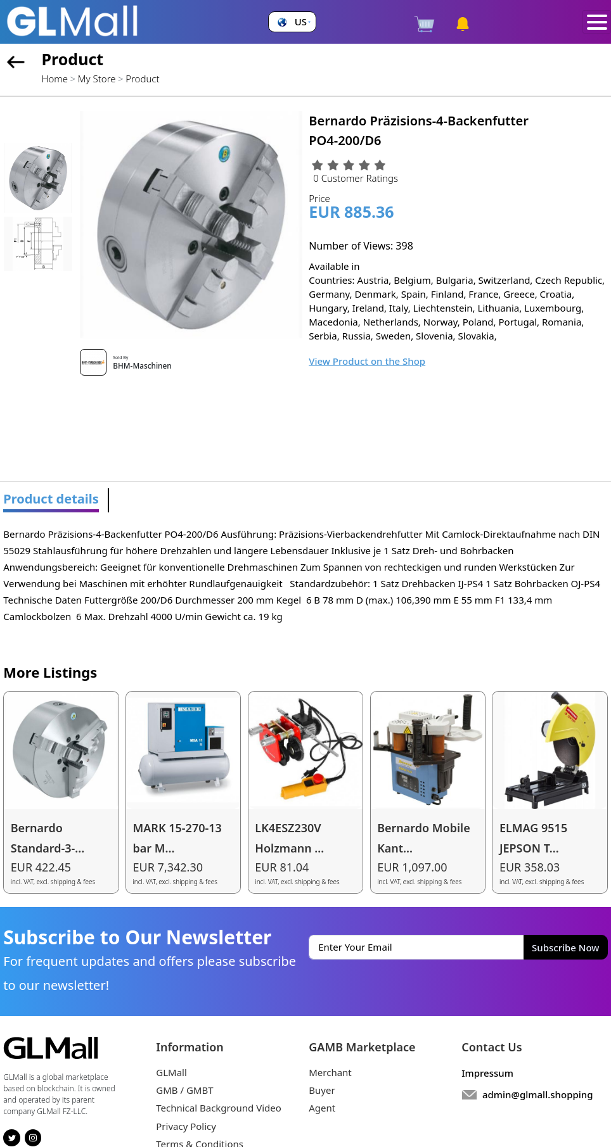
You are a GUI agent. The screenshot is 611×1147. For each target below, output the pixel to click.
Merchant (330, 1072)
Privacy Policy (186, 1126)
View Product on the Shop (367, 361)
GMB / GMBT (184, 1090)
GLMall (171, 1072)
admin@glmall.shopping (537, 1094)
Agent (322, 1107)
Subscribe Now (565, 947)
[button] (292, 22)
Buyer (322, 1090)
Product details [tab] (51, 498)
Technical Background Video (218, 1107)
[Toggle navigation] (596, 22)
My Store (97, 78)
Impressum (487, 1073)
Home (55, 78)
